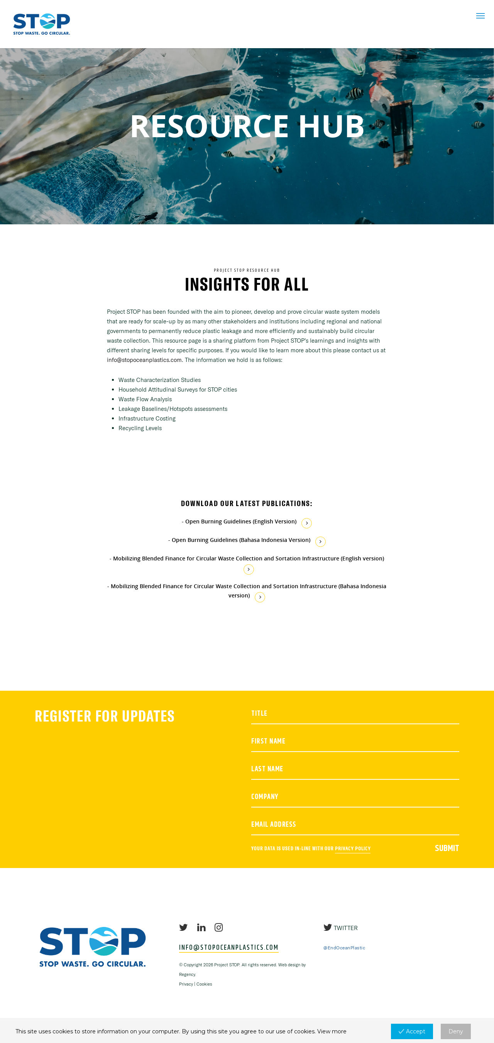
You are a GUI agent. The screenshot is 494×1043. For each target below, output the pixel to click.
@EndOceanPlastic (344, 947)
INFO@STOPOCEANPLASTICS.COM (229, 948)
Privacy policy (352, 848)
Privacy (186, 984)
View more (332, 1031)
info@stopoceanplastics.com (144, 359)
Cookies (204, 984)
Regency (187, 974)
